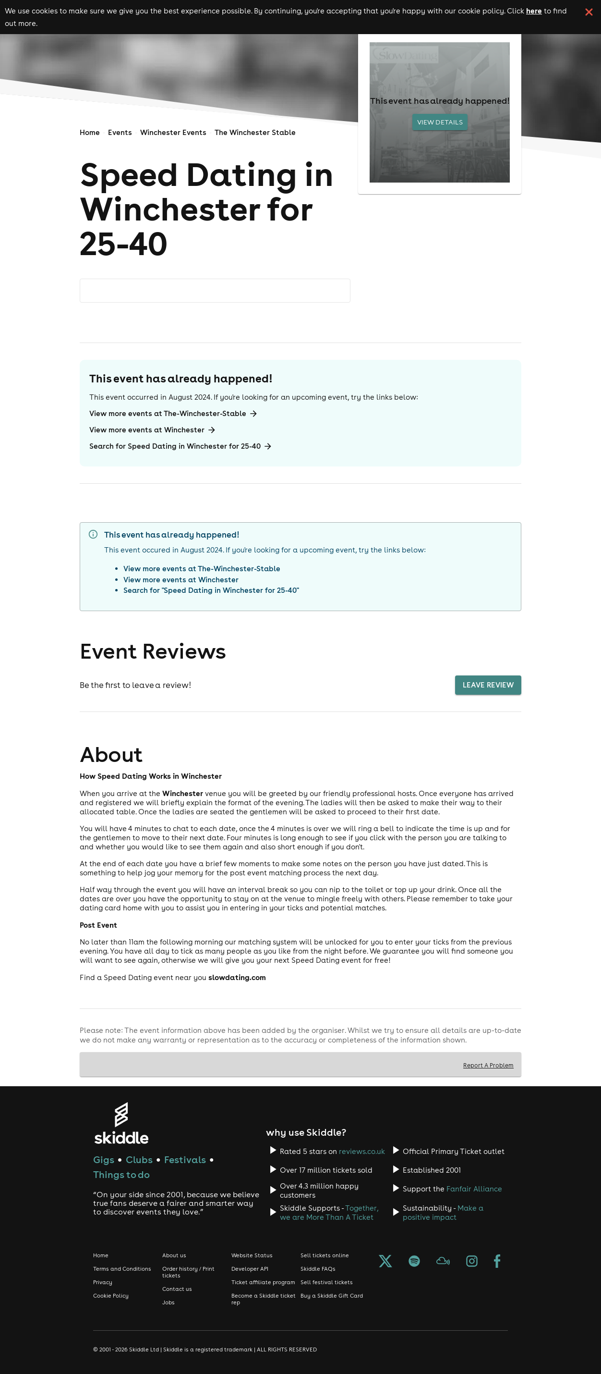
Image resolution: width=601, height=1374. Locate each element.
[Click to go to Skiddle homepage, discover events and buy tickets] (121, 1123)
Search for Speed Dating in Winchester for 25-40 (181, 446)
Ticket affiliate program (263, 1282)
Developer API (249, 1268)
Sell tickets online (324, 1255)
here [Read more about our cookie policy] (534, 10)
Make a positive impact (443, 1212)
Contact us (177, 1289)
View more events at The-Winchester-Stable (173, 413)
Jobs (168, 1302)
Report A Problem (488, 1065)
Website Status (252, 1255)
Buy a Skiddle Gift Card (331, 1295)
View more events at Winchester (152, 430)
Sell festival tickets (326, 1282)
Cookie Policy (111, 1295)
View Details (440, 122)
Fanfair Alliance (474, 1188)
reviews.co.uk (362, 1151)
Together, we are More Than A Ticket (329, 1212)
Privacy (102, 1282)
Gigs (103, 1159)
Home (90, 132)
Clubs (139, 1159)
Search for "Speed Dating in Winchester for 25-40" (211, 590)
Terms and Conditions (122, 1268)
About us (174, 1255)
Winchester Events (173, 132)
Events (120, 132)
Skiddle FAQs (318, 1268)
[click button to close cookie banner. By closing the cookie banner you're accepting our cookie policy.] (589, 12)
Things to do (121, 1174)
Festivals (185, 1159)
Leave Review (488, 685)
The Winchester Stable (255, 132)
